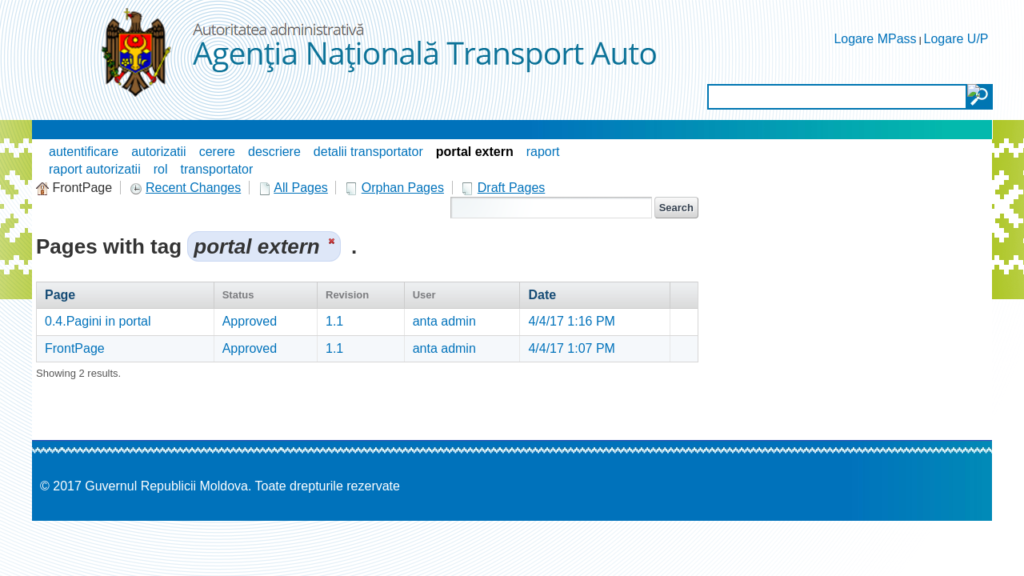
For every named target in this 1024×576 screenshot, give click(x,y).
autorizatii (158, 151)
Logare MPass (875, 39)
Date (542, 295)
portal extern (475, 151)
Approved (250, 321)
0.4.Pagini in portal (98, 321)
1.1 (334, 321)
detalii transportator (368, 151)
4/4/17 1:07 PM (571, 348)
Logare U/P (956, 39)
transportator (217, 169)
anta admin (444, 321)
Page (60, 295)
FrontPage (75, 348)
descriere (274, 151)
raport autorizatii (95, 169)
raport (543, 151)
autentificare (83, 151)
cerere (217, 151)
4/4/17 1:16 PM (571, 321)
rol (161, 169)
